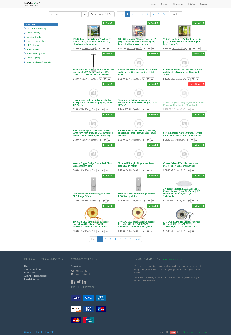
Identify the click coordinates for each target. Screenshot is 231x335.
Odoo (173, 332)
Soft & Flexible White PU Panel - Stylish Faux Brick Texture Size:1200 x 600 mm (182, 134)
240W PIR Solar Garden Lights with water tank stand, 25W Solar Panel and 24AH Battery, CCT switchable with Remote (93, 72)
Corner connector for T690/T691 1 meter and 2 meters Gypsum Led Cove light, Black (137, 72)
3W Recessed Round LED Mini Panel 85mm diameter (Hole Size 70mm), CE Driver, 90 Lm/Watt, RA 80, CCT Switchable (181, 192)
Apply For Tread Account (35, 276)
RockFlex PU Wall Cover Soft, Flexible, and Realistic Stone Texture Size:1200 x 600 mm (137, 133)
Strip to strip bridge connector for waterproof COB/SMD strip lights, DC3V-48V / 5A (138, 102)
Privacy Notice (31, 272)
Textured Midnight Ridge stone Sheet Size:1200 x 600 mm (136, 164)
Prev (121, 14)
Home (27, 266)
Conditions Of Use (32, 269)
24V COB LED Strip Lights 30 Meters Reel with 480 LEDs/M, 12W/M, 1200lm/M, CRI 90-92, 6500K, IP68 (181, 224)
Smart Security (33, 33)
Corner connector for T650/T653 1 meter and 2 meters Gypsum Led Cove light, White (182, 72)
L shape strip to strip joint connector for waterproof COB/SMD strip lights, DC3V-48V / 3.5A (93, 102)
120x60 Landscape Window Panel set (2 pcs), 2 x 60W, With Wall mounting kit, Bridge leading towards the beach (137, 41)
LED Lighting (33, 45)
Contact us (76, 266)
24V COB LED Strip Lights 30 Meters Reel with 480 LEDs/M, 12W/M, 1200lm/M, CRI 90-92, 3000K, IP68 (91, 224)
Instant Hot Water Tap (37, 28)
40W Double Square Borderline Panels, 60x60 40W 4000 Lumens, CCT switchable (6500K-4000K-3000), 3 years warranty (93, 133)
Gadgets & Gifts (34, 37)
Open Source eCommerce (194, 332)
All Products (30, 24)
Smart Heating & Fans (37, 53)
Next (165, 14)
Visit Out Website (172, 259)
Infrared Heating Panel (37, 41)
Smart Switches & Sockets (39, 62)
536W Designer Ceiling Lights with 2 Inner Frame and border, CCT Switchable (183, 103)
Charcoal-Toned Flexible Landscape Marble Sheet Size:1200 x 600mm (180, 164)
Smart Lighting (33, 58)
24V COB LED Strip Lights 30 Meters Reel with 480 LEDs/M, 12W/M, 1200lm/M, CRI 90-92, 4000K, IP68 (136, 224)
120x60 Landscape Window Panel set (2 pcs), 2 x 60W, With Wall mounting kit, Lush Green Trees (182, 41)
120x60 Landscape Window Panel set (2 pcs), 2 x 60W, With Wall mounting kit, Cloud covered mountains (92, 41)
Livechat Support (32, 279)
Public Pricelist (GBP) (101, 14)
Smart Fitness (33, 49)
